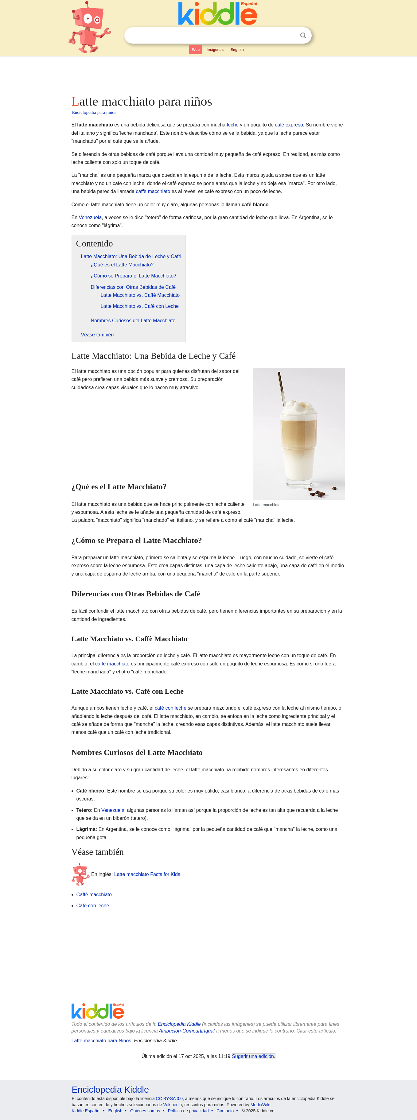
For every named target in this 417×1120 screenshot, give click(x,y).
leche (233, 124)
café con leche (170, 708)
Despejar (290, 35)
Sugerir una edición (253, 1056)
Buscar (303, 35)
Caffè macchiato (94, 894)
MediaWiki (261, 1104)
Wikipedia (172, 1104)
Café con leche (92, 905)
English (237, 50)
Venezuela (90, 217)
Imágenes (215, 50)
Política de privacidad (188, 1110)
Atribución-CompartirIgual (187, 1030)
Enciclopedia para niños (94, 112)
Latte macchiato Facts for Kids (147, 874)
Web (196, 50)
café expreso (289, 124)
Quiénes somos (145, 1110)
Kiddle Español (86, 1110)
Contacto (225, 1110)
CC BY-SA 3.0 (169, 1098)
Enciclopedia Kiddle (179, 1024)
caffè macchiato (153, 191)
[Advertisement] (208, 74)
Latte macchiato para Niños (101, 1040)
